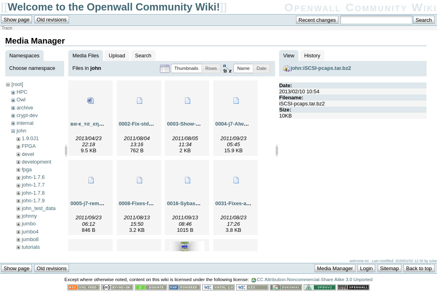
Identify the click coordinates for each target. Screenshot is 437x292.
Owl (21, 100)
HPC (22, 92)
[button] (186, 68)
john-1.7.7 (33, 185)
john (21, 131)
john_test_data (39, 208)
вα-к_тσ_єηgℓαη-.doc (96, 124)
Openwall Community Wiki (360, 7)
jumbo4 (30, 232)
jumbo (29, 224)
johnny (29, 216)
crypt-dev (27, 115)
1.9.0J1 (30, 138)
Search (143, 56)
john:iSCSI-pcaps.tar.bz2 (320, 68)
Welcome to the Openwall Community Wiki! (114, 7)
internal (25, 123)
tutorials (31, 247)
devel (28, 154)
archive (25, 108)
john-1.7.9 (33, 200)
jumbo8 (30, 239)
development (36, 162)
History (312, 56)
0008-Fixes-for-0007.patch (150, 203)
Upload (117, 56)
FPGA (29, 146)
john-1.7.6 (33, 177)
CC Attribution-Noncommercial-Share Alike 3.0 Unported (315, 279)
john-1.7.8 (33, 193)
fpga (27, 169)
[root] (17, 84)
